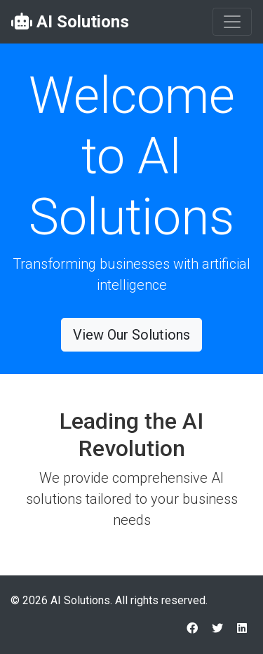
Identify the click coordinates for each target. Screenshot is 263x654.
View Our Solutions (131, 334)
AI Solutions (70, 22)
